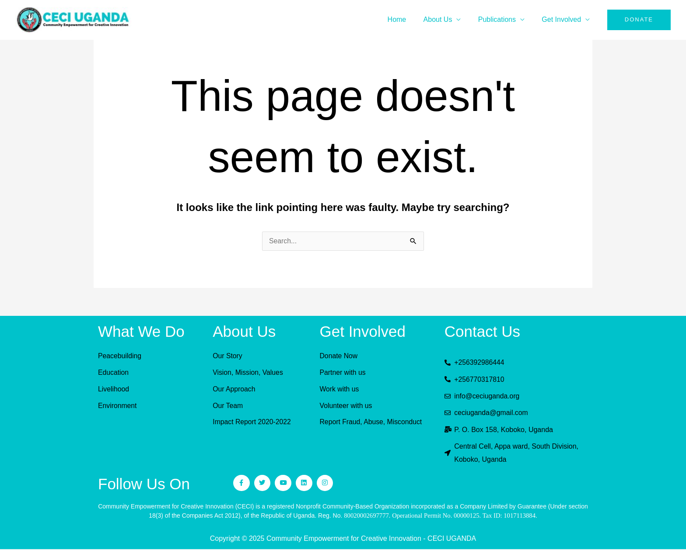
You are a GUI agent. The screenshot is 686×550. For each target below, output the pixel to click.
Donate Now (339, 356)
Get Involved (563, 19)
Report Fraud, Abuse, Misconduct (372, 421)
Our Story (227, 356)
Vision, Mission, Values (248, 372)
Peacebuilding (120, 356)
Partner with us (343, 372)
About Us (445, 19)
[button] (639, 20)
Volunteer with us (346, 405)
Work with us (340, 389)
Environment (117, 405)
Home (408, 19)
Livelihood (114, 389)
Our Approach (234, 389)
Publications (502, 19)
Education (113, 372)
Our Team (228, 405)
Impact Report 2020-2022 (252, 421)
